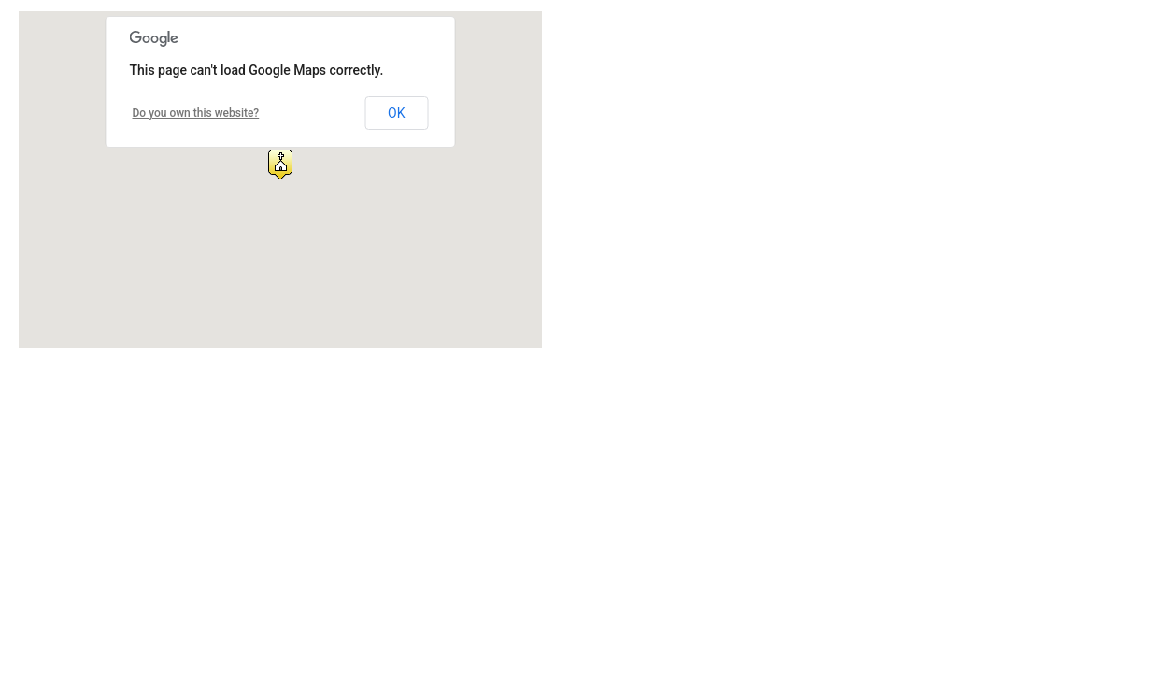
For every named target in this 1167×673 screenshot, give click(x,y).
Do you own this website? (196, 113)
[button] (280, 164)
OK (396, 113)
